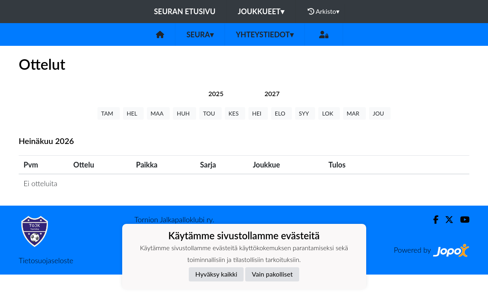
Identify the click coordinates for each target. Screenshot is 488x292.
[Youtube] (461, 219)
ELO (281, 113)
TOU (210, 113)
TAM (108, 113)
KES (235, 113)
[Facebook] (432, 219)
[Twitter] (445, 219)
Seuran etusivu (185, 11)
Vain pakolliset (272, 274)
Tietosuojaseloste (46, 260)
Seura (200, 34)
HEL (133, 113)
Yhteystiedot (265, 34)
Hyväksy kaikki (216, 274)
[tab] (216, 93)
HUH (184, 113)
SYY (305, 113)
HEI (258, 113)
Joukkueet (261, 11)
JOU (380, 113)
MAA (158, 113)
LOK (329, 113)
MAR (354, 113)
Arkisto (323, 11)
